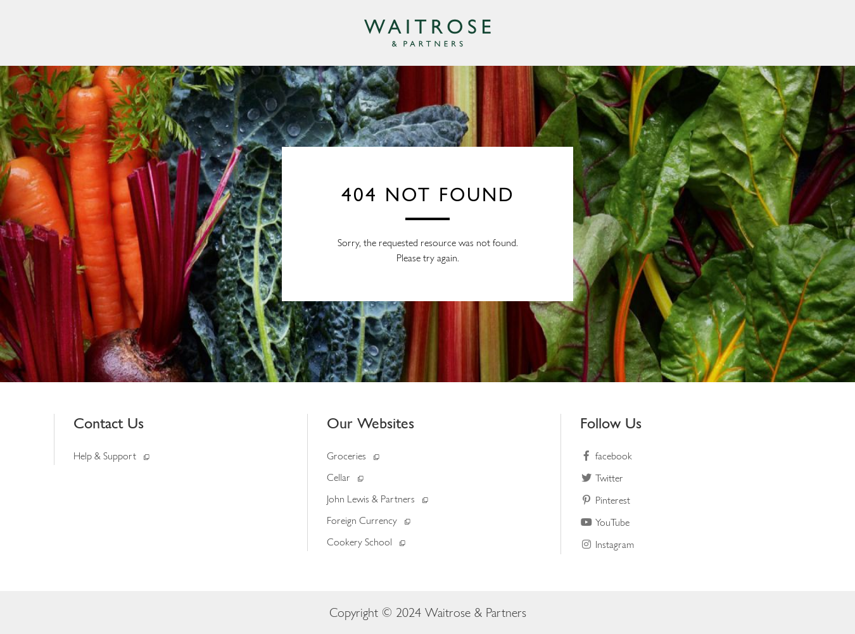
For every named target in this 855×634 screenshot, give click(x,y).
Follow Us (611, 423)
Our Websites (370, 423)
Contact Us (108, 423)
